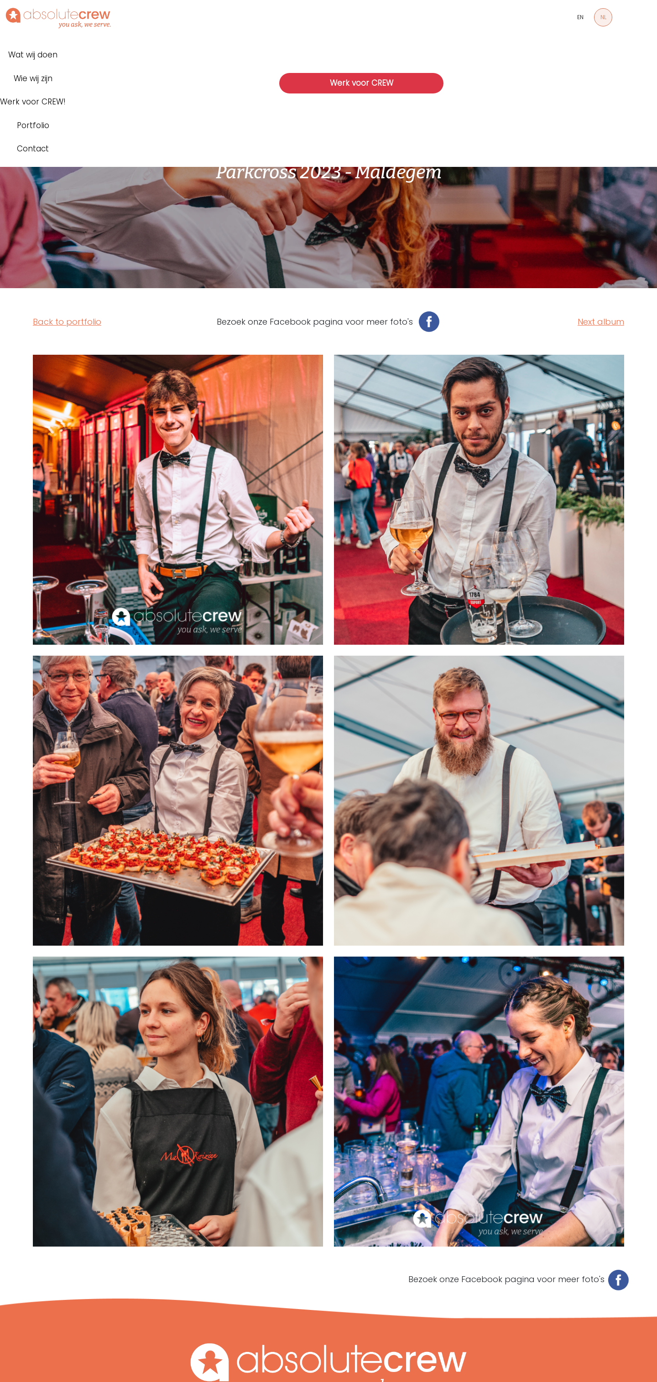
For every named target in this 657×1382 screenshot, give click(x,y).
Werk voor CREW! (33, 101)
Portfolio (33, 125)
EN (580, 17)
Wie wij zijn (33, 78)
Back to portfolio (67, 321)
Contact (33, 148)
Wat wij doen (32, 54)
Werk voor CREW (361, 83)
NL (603, 17)
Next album (601, 321)
